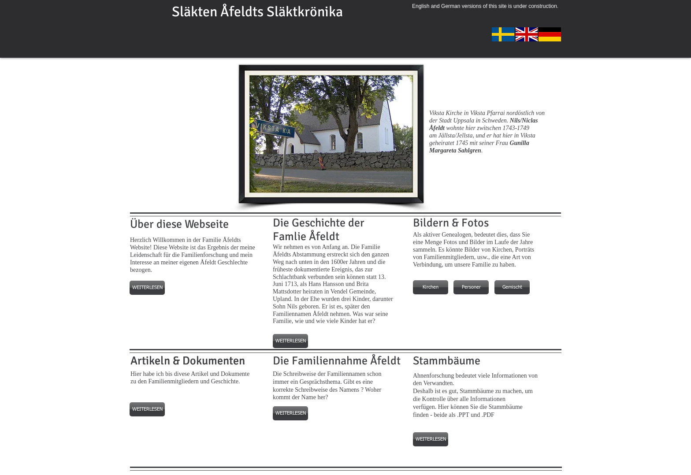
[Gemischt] (512, 287)
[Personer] (471, 287)
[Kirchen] (430, 287)
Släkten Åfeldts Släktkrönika (257, 11)
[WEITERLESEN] (147, 288)
